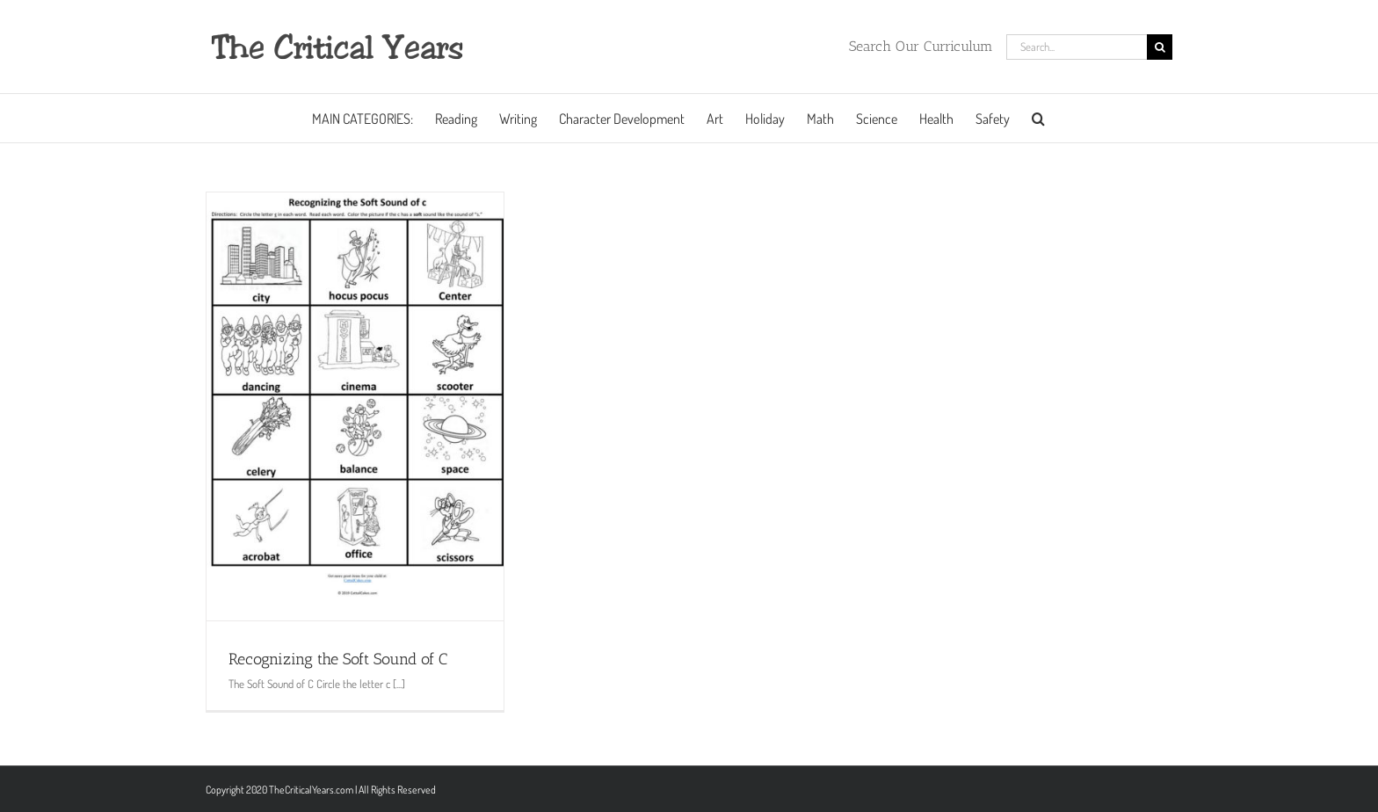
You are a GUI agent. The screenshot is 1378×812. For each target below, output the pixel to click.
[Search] (1159, 47)
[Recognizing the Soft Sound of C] (355, 406)
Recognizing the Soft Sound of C (337, 659)
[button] (1038, 118)
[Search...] (1076, 47)
